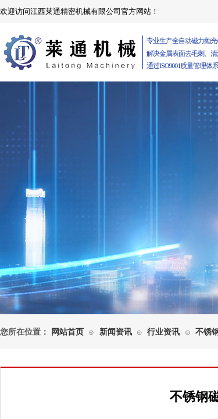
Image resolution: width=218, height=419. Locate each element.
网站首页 (67, 332)
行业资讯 (163, 332)
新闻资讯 (115, 332)
